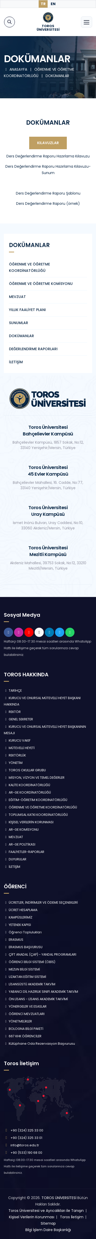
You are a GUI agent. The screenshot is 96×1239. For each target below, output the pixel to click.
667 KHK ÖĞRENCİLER (22, 1036)
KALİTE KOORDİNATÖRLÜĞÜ (27, 785)
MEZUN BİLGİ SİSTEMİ (22, 969)
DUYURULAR (15, 859)
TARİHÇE (13, 690)
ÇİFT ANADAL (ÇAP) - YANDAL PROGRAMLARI (40, 954)
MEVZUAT (17, 296)
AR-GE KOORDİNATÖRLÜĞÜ (27, 792)
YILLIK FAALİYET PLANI (27, 309)
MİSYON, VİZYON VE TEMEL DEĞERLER (34, 777)
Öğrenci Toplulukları (23, 932)
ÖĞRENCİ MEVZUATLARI (24, 1014)
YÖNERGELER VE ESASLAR (25, 1006)
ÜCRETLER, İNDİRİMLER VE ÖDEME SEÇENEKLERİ (41, 902)
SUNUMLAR (18, 322)
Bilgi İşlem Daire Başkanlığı (48, 1229)
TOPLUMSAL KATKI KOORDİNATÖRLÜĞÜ (36, 815)
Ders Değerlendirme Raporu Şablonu (48, 193)
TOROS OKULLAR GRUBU (25, 770)
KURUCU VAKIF (17, 740)
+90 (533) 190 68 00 (26, 1152)
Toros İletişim (71, 1217)
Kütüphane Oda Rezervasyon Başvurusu (39, 1043)
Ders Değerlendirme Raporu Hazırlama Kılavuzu (48, 156)
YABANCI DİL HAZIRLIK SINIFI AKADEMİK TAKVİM (41, 991)
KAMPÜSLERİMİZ (18, 917)
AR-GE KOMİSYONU (21, 829)
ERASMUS (13, 939)
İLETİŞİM (16, 362)
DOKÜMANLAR (57, 75)
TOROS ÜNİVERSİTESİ (58, 1197)
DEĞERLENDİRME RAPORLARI (33, 348)
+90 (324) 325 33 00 (26, 1130)
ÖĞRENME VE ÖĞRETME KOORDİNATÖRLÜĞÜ (40, 807)
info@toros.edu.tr (24, 1145)
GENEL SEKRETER (18, 719)
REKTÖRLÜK (15, 755)
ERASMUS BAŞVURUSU (23, 947)
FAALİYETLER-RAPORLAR (24, 852)
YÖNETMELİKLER (18, 1021)
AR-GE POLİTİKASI (19, 844)
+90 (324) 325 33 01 (26, 1138)
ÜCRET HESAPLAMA (20, 910)
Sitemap (48, 1223)
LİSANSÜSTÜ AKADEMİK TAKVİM (29, 984)
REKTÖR (12, 712)
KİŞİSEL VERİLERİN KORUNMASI (29, 822)
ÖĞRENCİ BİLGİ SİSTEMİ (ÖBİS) (29, 962)
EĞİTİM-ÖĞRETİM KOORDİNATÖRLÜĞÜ (35, 800)
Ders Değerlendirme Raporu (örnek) (48, 203)
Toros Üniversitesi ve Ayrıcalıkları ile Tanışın (46, 1210)
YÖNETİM (13, 763)
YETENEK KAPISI (17, 925)
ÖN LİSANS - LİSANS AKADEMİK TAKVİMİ (36, 999)
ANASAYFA (16, 69)
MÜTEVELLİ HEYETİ (19, 748)
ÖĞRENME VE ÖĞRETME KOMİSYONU (41, 283)
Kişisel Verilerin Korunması (31, 1217)
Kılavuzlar (48, 142)
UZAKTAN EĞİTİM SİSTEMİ (25, 977)
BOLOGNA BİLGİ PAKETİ (23, 1029)
